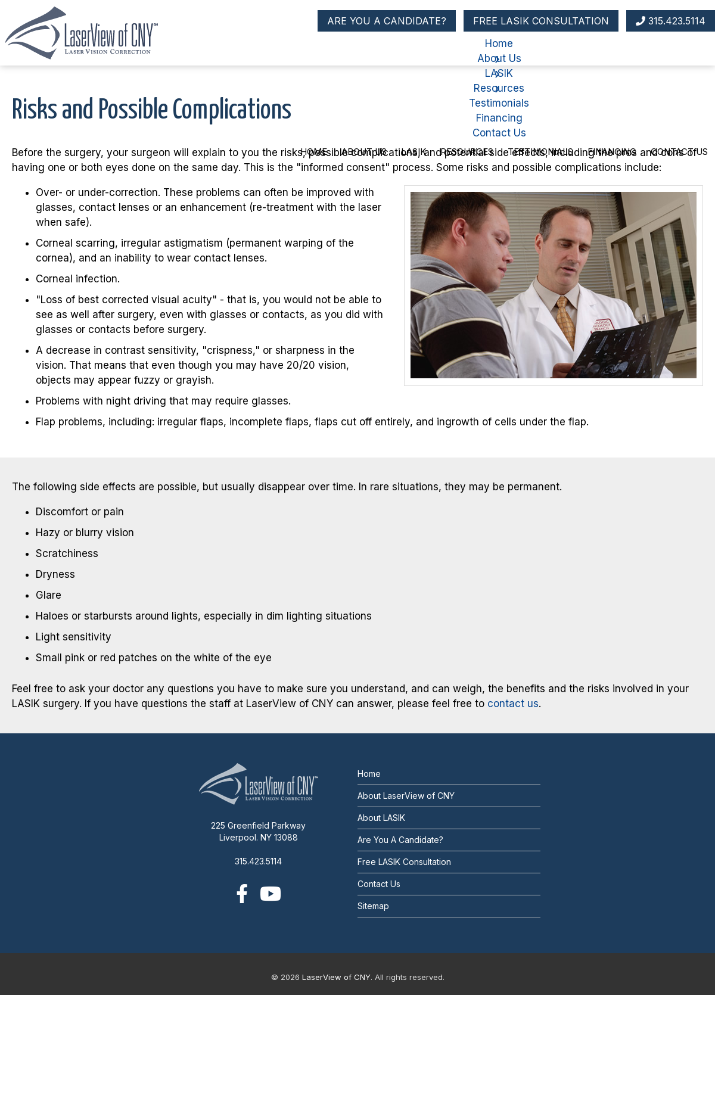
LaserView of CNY (336, 977)
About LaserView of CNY (406, 796)
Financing (611, 151)
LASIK (413, 151)
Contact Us (679, 151)
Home (313, 151)
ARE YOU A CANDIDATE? (386, 21)
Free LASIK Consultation (404, 862)
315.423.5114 (670, 21)
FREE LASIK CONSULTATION (541, 21)
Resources (466, 151)
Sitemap (373, 906)
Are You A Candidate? (400, 840)
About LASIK (381, 818)
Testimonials (540, 151)
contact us (513, 704)
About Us (364, 151)
